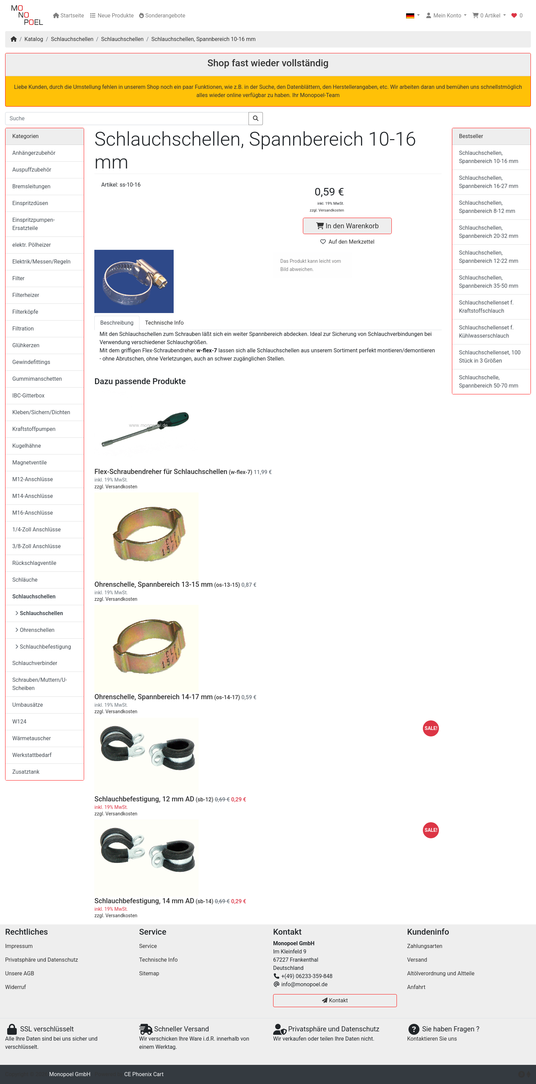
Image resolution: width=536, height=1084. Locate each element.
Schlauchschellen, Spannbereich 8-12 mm (487, 207)
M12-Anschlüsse (32, 479)
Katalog (34, 39)
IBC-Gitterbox (28, 395)
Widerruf (15, 987)
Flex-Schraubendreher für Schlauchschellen (160, 472)
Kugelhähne (26, 446)
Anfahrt (416, 987)
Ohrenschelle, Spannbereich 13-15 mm (153, 584)
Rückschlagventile (34, 563)
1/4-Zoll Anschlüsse (36, 529)
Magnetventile (29, 462)
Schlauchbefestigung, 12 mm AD (144, 799)
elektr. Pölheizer (31, 245)
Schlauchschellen (72, 39)
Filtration (23, 328)
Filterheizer (25, 295)
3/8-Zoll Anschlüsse (36, 546)
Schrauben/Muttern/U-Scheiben (39, 684)
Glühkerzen (25, 345)
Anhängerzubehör (33, 153)
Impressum (19, 946)
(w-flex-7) (240, 472)
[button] (413, 16)
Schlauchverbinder (34, 663)
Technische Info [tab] (164, 323)
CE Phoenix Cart (144, 1074)
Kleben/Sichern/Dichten (41, 412)
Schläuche (25, 580)
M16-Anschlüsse (32, 513)
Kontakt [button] (335, 1000)
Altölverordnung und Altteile (440, 973)
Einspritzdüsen (30, 203)
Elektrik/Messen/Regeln (41, 261)
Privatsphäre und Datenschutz (41, 960)
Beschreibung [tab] (116, 323)
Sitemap (149, 973)
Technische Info (158, 960)
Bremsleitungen (31, 186)
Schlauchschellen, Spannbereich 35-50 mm (489, 281)
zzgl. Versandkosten (327, 210)
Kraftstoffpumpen (33, 429)
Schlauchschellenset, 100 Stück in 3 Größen (490, 356)
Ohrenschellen (34, 630)
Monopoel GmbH (70, 1074)
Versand (417, 960)
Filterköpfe (25, 312)
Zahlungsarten (424, 946)
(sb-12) (204, 799)
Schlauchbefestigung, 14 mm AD (144, 901)
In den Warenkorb (347, 226)
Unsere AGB (19, 973)
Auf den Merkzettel (347, 242)
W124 (19, 721)
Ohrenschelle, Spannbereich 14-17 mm (153, 697)
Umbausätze (27, 705)
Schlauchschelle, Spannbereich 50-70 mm (489, 381)
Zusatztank (25, 772)
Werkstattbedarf (32, 755)
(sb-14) (204, 901)
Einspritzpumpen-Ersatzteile (33, 224)
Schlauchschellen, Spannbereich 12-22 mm (489, 256)
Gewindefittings (31, 362)
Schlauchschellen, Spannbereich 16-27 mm (489, 182)
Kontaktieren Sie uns (432, 1038)
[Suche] (127, 118)
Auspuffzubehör (31, 169)
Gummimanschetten (37, 379)
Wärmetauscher (31, 738)
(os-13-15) (227, 585)
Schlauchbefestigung (43, 646)
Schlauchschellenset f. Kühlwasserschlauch (486, 331)
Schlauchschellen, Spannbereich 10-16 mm (203, 39)
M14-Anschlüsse (32, 496)
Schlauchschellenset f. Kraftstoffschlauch (486, 306)
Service (148, 946)
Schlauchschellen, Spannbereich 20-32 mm (489, 232)
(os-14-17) (227, 697)
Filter (18, 278)
